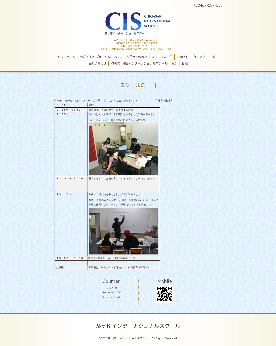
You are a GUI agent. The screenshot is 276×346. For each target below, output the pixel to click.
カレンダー (200, 57)
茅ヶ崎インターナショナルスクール (138, 326)
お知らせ (183, 57)
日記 (185, 63)
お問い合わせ (97, 63)
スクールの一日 (161, 57)
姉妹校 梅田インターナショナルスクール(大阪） (144, 63)
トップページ (67, 57)
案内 (215, 57)
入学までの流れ (136, 57)
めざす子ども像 (90, 57)
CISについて (113, 57)
